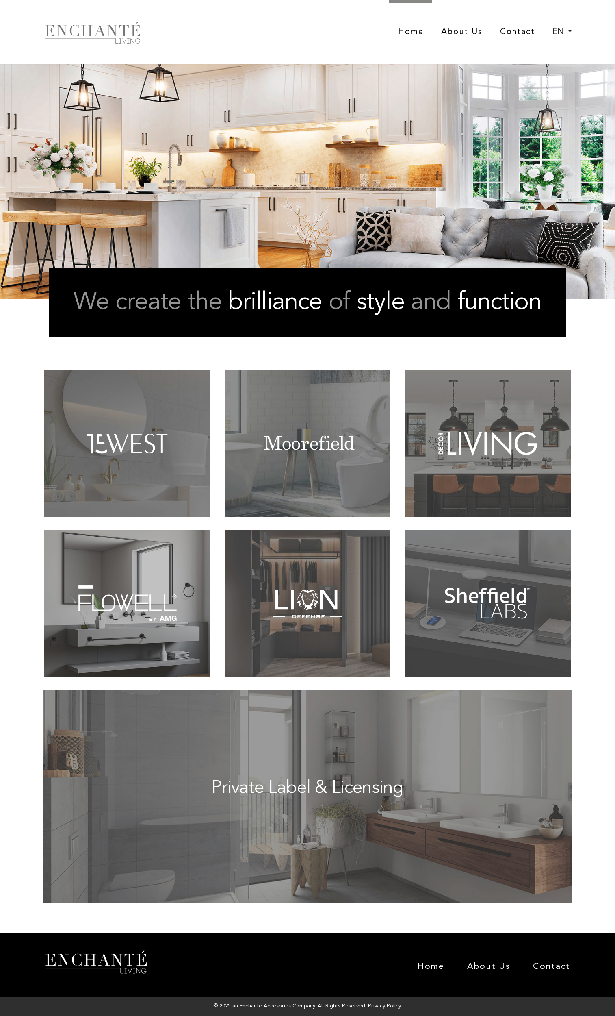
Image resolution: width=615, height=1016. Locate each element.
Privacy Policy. (385, 1006)
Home (411, 32)
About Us (462, 32)
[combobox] (562, 32)
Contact (517, 32)
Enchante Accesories (265, 1006)
